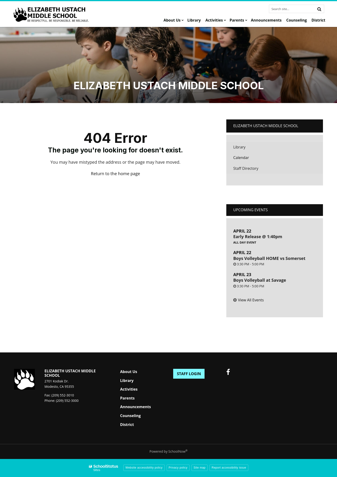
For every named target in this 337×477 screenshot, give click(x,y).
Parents (127, 398)
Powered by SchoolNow (168, 451)
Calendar (241, 157)
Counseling (130, 415)
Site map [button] (199, 467)
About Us (128, 371)
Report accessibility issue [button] (229, 467)
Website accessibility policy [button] (144, 467)
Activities (128, 389)
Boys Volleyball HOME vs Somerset (269, 258)
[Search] (319, 9)
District (127, 424)
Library (246, 148)
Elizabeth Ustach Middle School (265, 125)
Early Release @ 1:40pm (257, 236)
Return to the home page (115, 173)
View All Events (251, 300)
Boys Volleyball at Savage (259, 280)
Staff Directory (245, 168)
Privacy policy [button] (178, 467)
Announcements (135, 406)
